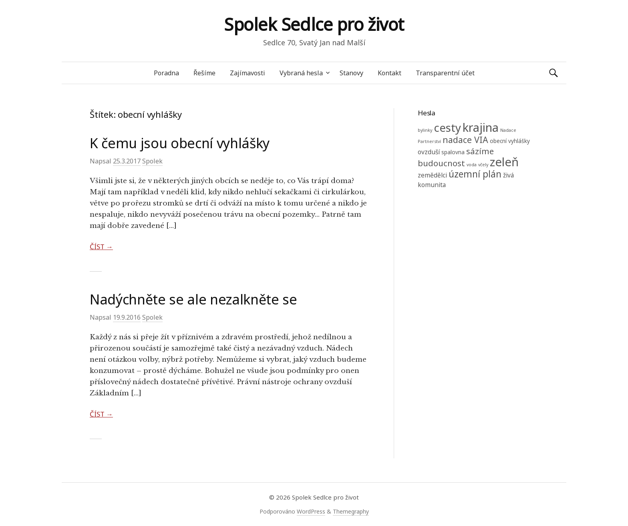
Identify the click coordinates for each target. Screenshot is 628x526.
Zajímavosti (247, 73)
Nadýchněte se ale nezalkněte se (193, 299)
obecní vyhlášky (510, 141)
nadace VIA (465, 139)
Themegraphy (351, 511)
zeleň (504, 162)
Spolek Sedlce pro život (314, 24)
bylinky (425, 130)
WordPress (311, 511)
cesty (447, 127)
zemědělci (432, 175)
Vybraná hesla (301, 73)
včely (483, 164)
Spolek (152, 161)
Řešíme (204, 73)
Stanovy (351, 73)
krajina (481, 127)
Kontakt (389, 73)
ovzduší (429, 151)
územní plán (475, 174)
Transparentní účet (445, 73)
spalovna (453, 152)
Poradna (166, 73)
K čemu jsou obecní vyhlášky (180, 143)
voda (472, 164)
